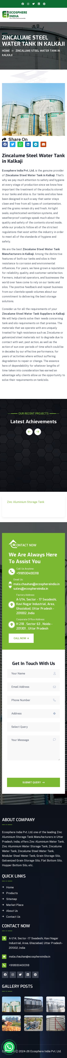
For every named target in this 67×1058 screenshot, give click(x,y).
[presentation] (32, 771)
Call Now (21, 638)
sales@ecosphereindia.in (30, 589)
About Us (12, 910)
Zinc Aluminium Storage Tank (28, 510)
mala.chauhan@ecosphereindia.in (36, 584)
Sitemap (11, 899)
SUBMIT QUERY (33, 782)
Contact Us (13, 916)
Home (6, 51)
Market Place (14, 905)
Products (12, 893)
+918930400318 (27, 573)
